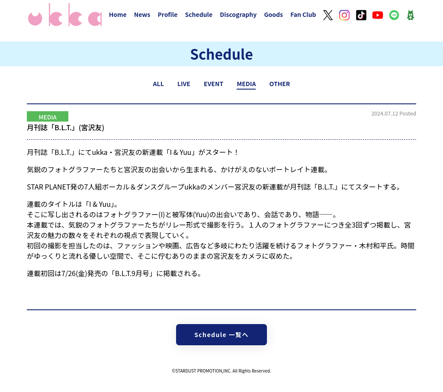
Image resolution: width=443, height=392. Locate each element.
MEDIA (246, 83)
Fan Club (303, 14)
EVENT (213, 83)
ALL (158, 83)
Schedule (198, 14)
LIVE (183, 83)
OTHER (280, 83)
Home (118, 14)
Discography (238, 14)
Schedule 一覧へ (221, 334)
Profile (167, 14)
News (142, 14)
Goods (273, 14)
